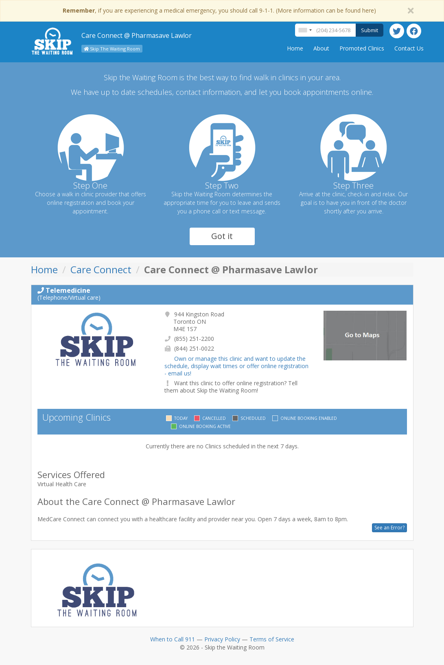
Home (295, 48)
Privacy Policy (222, 639)
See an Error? (389, 527)
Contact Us (409, 48)
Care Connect (100, 269)
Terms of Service (271, 639)
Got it (222, 235)
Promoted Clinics (361, 48)
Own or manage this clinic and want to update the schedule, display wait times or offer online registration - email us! (236, 366)
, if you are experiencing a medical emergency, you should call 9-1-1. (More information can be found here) (219, 10)
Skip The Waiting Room (112, 49)
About (321, 48)
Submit (369, 30)
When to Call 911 (172, 639)
